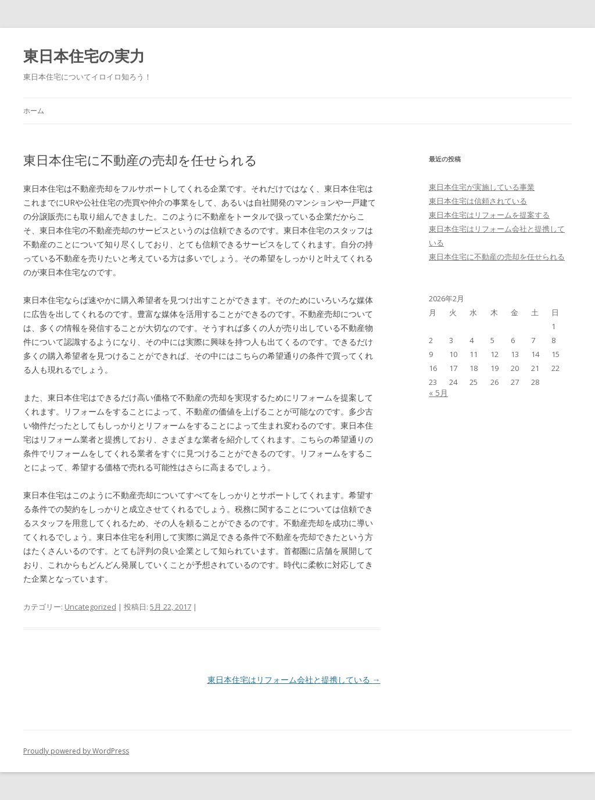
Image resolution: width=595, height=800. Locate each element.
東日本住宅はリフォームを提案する (489, 215)
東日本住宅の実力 (84, 55)
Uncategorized (90, 606)
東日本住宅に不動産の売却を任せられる (497, 256)
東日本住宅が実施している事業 (482, 187)
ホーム (33, 111)
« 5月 (438, 392)
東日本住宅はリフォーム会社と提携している (294, 679)
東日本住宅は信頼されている (478, 201)
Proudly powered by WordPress (76, 751)
